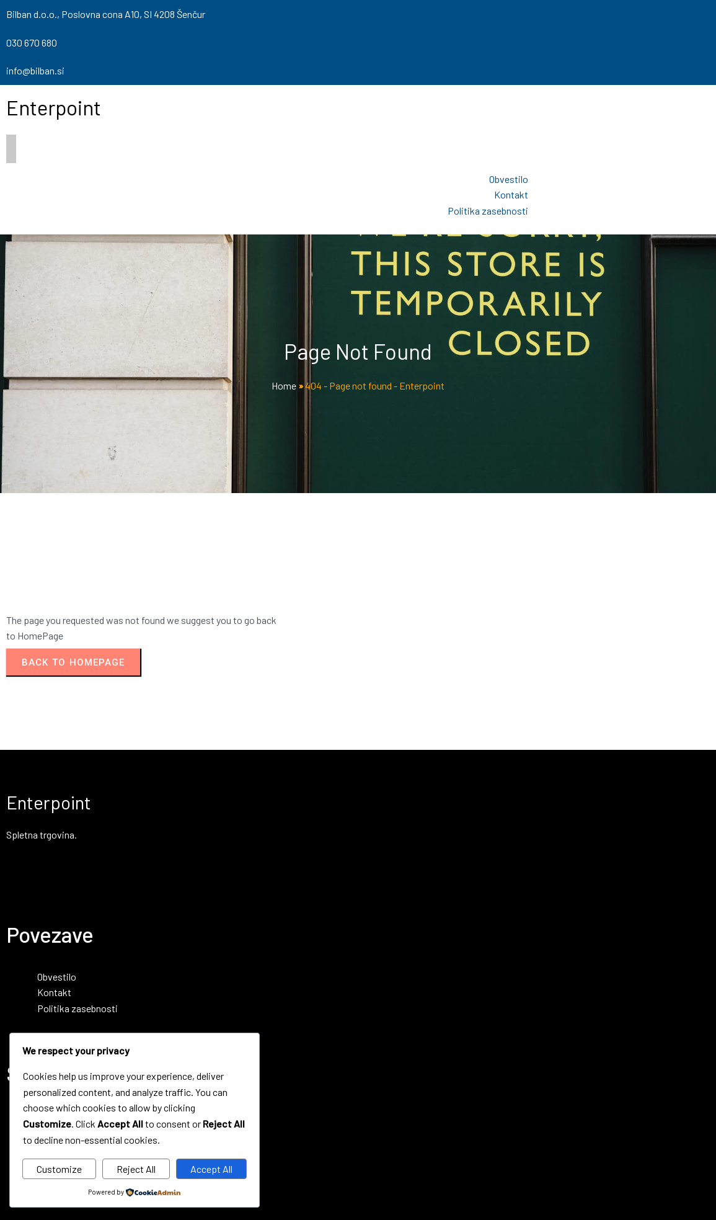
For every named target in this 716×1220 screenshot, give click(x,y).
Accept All (211, 1169)
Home (284, 385)
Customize (59, 1169)
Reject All (136, 1169)
